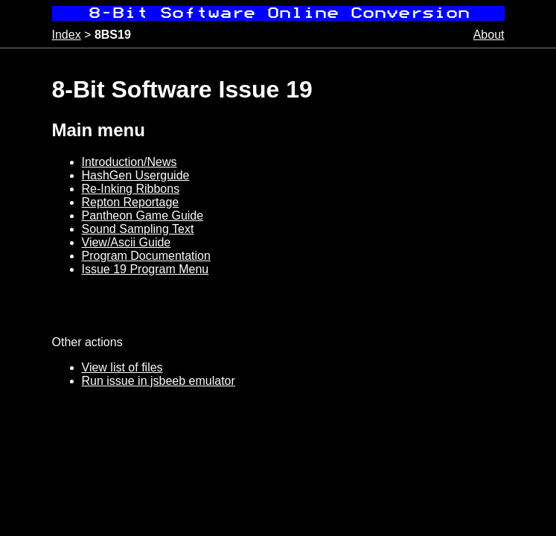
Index (66, 34)
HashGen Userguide (136, 175)
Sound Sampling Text (138, 229)
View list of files (122, 367)
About (489, 34)
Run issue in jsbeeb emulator (158, 380)
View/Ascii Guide (126, 242)
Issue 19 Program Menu (145, 269)
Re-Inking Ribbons (131, 188)
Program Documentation (146, 255)
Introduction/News (129, 162)
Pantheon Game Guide (143, 215)
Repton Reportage (130, 202)
